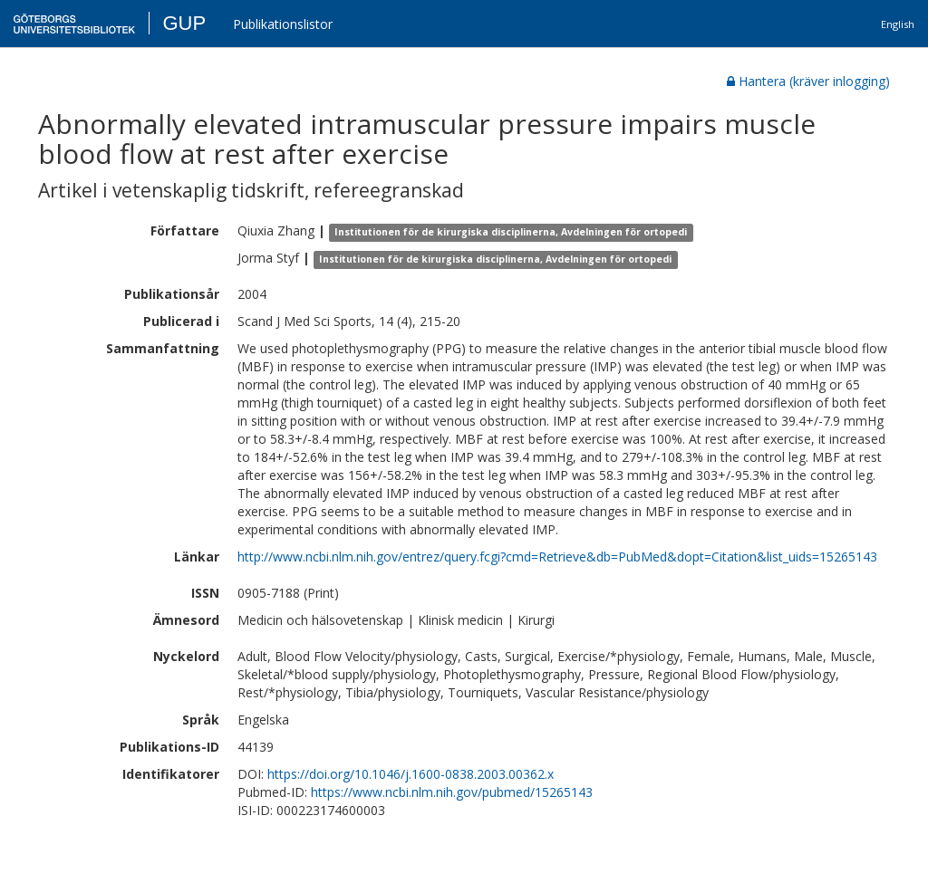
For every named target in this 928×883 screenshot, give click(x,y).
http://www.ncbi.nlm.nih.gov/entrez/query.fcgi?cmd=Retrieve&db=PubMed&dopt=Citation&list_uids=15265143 (557, 556)
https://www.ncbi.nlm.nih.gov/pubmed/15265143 (452, 792)
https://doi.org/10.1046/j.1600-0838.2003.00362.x (410, 773)
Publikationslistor (283, 24)
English (897, 24)
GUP (184, 23)
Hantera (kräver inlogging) (808, 81)
